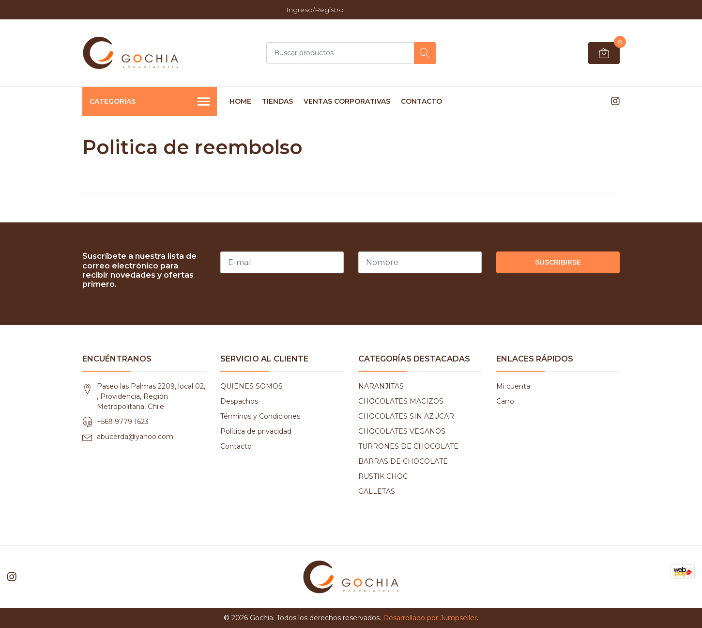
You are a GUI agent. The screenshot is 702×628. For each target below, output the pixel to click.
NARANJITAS (381, 386)
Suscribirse (558, 262)
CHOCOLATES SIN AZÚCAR (406, 416)
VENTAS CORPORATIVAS (347, 101)
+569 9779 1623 (123, 421)
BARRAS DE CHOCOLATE (403, 461)
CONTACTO (421, 101)
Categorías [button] (150, 102)
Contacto (236, 446)
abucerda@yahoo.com (135, 436)
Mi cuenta (513, 386)
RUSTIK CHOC (383, 476)
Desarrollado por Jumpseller (430, 617)
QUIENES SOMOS (251, 386)
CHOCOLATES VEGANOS (401, 431)
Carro (505, 401)
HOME (240, 101)
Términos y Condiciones (260, 416)
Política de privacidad (255, 431)
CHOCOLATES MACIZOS (400, 401)
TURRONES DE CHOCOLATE (408, 446)
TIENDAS (277, 101)
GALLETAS (376, 491)
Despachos (239, 401)
